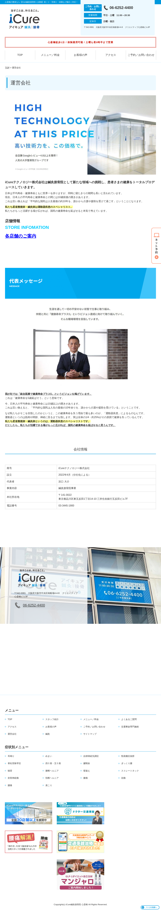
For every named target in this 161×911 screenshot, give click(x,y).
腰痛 (10, 785)
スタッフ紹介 (52, 719)
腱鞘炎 (86, 763)
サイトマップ (90, 734)
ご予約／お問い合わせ (141, 54)
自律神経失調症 (91, 756)
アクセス (110, 54)
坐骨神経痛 (13, 778)
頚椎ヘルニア (52, 778)
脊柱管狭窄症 (14, 763)
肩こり (48, 785)
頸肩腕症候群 (127, 756)
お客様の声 (80, 54)
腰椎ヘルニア (52, 770)
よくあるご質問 (129, 719)
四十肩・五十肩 (53, 763)
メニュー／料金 (50, 54)
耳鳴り (11, 756)
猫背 (10, 770)
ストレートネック (130, 770)
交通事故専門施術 (130, 726)
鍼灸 (47, 734)
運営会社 (12, 734)
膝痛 (85, 778)
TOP (20, 54)
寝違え (86, 770)
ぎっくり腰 (126, 763)
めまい (48, 756)
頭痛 (123, 778)
